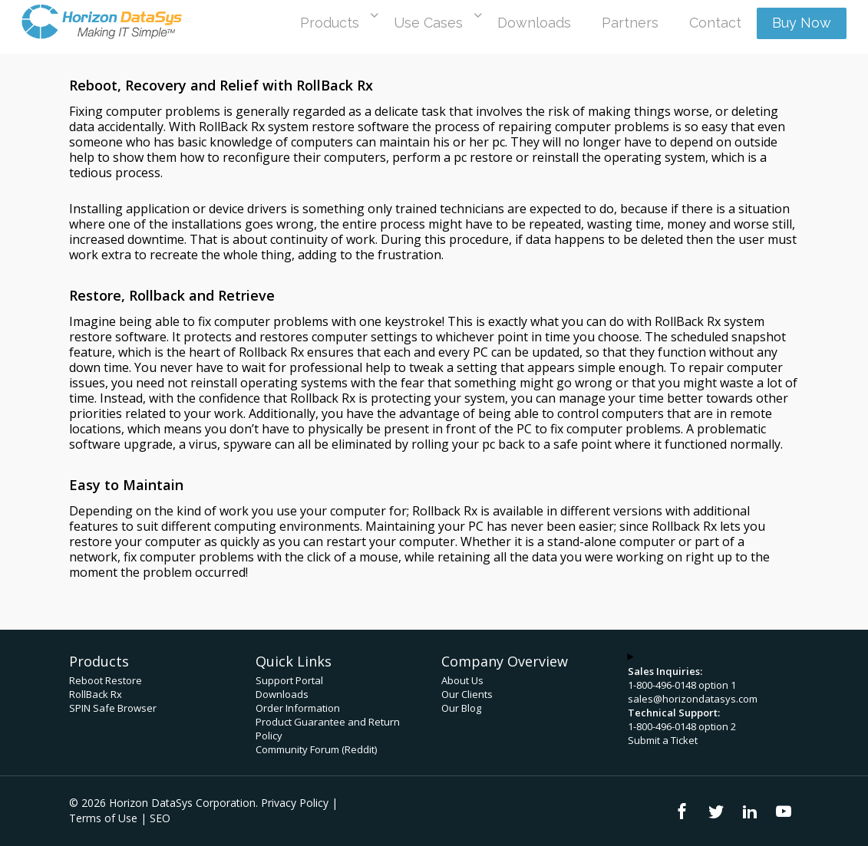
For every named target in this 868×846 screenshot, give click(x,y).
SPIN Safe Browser (113, 708)
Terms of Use (103, 818)
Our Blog (461, 708)
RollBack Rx (95, 694)
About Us (462, 680)
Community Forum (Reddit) (316, 749)
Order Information (298, 708)
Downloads (282, 694)
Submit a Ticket (663, 740)
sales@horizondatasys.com (692, 699)
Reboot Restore (105, 680)
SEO (160, 818)
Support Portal (289, 680)
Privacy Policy (294, 802)
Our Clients (467, 694)
